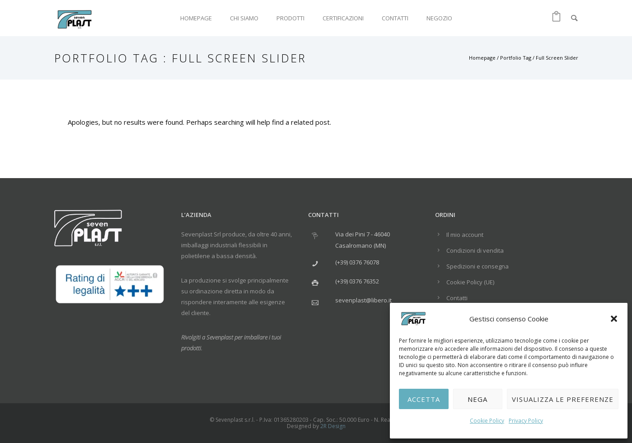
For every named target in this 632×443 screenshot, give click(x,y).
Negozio (439, 18)
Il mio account (464, 235)
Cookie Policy (487, 420)
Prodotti (290, 18)
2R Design (333, 426)
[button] (613, 318)
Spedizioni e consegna (477, 266)
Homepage (196, 18)
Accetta (423, 399)
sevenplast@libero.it (363, 300)
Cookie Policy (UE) (470, 282)
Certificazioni (343, 18)
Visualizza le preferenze (562, 399)
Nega (477, 399)
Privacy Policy (526, 420)
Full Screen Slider (557, 57)
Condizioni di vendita (475, 250)
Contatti (395, 18)
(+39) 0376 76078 (357, 262)
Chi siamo (244, 18)
